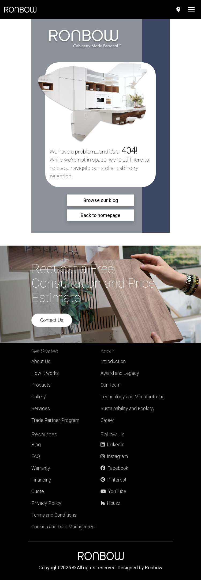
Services (40, 408)
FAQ (35, 456)
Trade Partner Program (55, 420)
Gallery (38, 396)
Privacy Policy (46, 503)
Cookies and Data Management (63, 526)
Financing (41, 480)
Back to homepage (100, 215)
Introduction (113, 361)
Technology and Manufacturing (132, 396)
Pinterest (113, 480)
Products (41, 385)
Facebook (114, 468)
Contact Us (51, 320)
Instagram (114, 456)
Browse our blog (100, 200)
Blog (36, 444)
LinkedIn (112, 444)
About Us (40, 361)
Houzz (110, 503)
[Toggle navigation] (191, 9)
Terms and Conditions (53, 515)
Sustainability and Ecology (127, 408)
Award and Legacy (119, 373)
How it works (45, 373)
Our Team (110, 385)
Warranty (40, 468)
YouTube (113, 491)
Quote (37, 491)
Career (107, 420)
